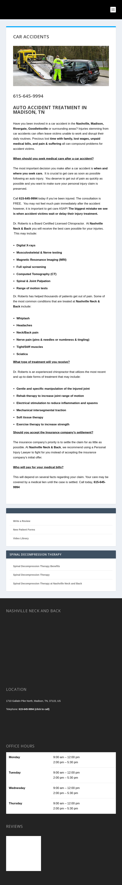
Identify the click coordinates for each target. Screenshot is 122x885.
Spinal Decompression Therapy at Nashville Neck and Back (47, 583)
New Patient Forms (24, 529)
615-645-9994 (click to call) (34, 709)
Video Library (21, 538)
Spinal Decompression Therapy (31, 574)
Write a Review (21, 521)
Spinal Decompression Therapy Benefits (36, 566)
